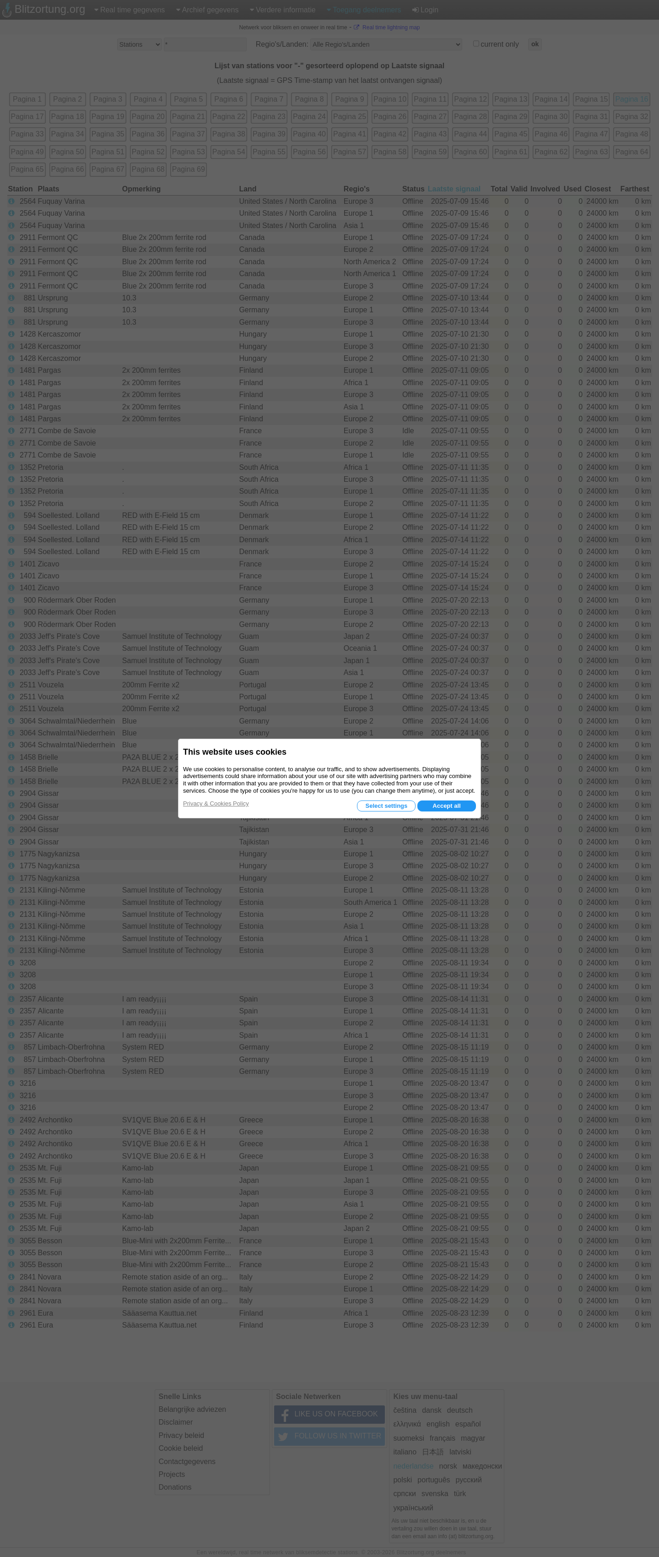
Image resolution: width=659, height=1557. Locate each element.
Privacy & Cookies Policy (216, 803)
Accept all (446, 805)
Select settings (386, 805)
